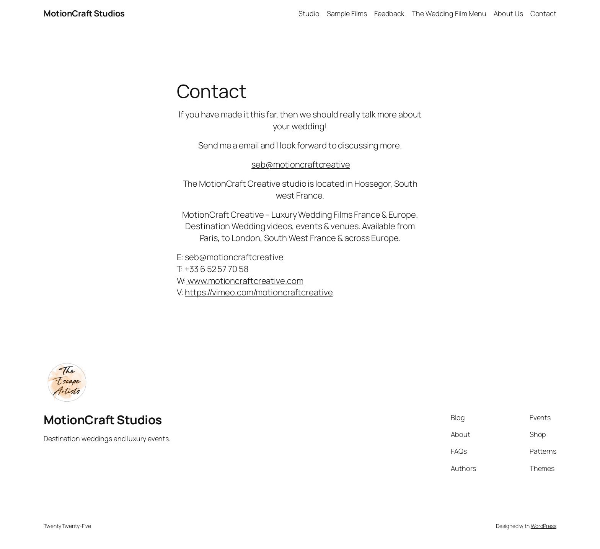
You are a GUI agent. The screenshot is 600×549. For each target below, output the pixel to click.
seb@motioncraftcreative (300, 164)
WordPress (543, 525)
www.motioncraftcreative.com (244, 281)
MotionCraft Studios (84, 13)
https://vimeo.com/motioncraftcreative (259, 292)
